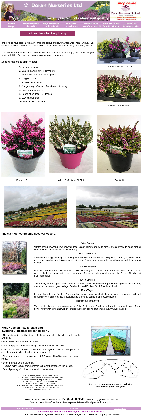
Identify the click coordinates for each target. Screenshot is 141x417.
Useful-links (73, 408)
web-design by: (120, 409)
